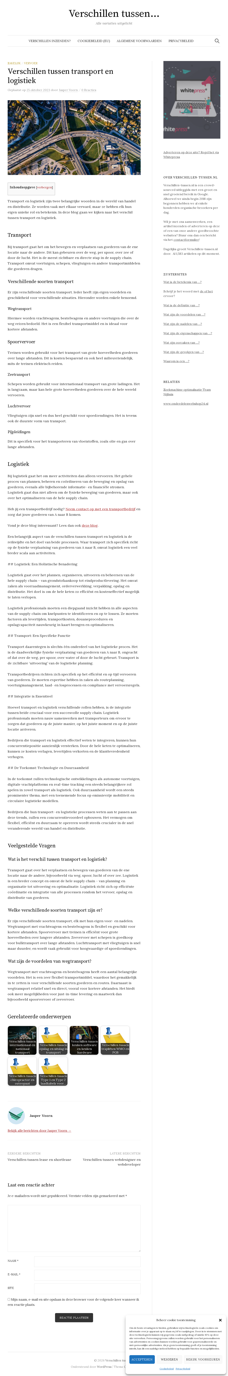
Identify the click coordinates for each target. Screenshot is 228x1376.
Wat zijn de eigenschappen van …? (187, 333)
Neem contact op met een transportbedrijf (100, 509)
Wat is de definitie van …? (181, 305)
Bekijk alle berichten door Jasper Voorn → (39, 1131)
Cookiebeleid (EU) (94, 41)
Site (11, 1288)
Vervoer (30, 63)
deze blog (90, 525)
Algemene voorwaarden (139, 41)
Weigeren (169, 1359)
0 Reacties (88, 90)
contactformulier (186, 240)
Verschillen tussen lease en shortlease (39, 1159)
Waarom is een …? (176, 361)
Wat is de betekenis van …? (182, 282)
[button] (220, 1320)
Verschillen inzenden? (50, 41)
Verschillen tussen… (114, 13)
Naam (13, 1261)
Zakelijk (14, 63)
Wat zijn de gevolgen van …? (183, 352)
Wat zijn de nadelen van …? (182, 324)
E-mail (14, 1274)
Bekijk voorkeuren (203, 1359)
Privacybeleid (183, 1368)
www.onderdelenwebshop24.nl (185, 403)
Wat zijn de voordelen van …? (184, 314)
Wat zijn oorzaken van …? (181, 342)
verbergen (44, 187)
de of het (206, 291)
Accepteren (142, 1359)
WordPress (104, 1367)
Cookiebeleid (167, 1368)
